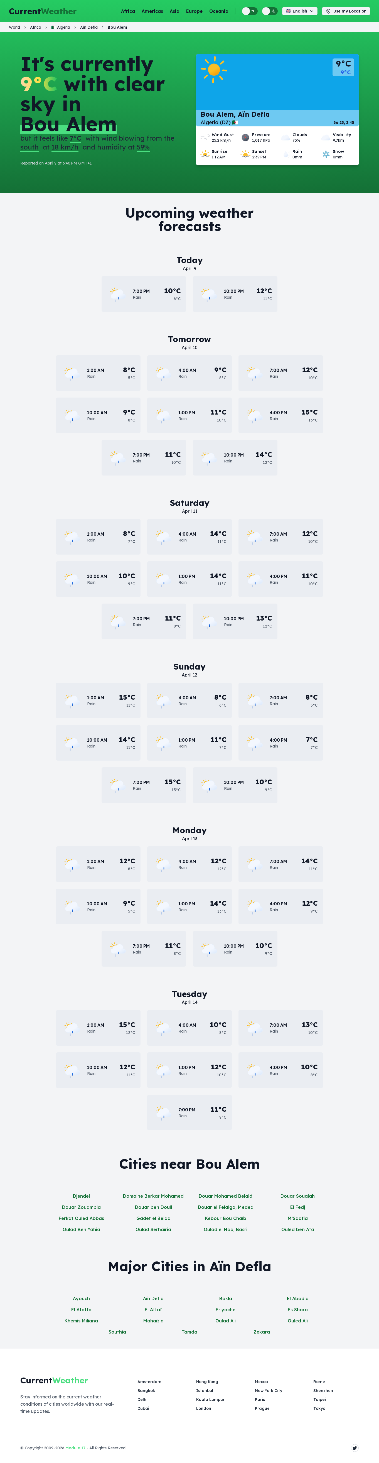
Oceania (218, 11)
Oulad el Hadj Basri (225, 1229)
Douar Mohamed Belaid (225, 1196)
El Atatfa (81, 1309)
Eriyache (225, 1309)
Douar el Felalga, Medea (226, 1207)
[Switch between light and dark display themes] (270, 11)
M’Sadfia (298, 1218)
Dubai (143, 1408)
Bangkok (146, 1390)
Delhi (142, 1399)
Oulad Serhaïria (153, 1229)
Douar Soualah (297, 1196)
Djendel (81, 1196)
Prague (262, 1408)
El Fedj (297, 1207)
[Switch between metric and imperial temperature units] (250, 11)
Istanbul (204, 1390)
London (203, 1408)
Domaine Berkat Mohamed (153, 1196)
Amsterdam (149, 1381)
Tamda (189, 1332)
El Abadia (298, 1298)
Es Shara (298, 1309)
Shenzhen (323, 1390)
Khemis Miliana (81, 1321)
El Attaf (153, 1309)
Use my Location (346, 11)
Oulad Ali (225, 1321)
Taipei (319, 1399)
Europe (194, 11)
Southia (117, 1332)
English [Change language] (300, 11)
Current (43, 11)
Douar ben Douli (153, 1207)
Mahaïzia (153, 1321)
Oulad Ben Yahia (81, 1229)
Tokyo (319, 1408)
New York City (268, 1390)
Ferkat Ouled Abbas (81, 1218)
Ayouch (81, 1298)
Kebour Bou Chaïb (225, 1218)
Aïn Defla (153, 1298)
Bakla (225, 1298)
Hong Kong (207, 1381)
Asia (174, 11)
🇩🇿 (60, 27)
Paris (260, 1399)
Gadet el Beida (153, 1218)
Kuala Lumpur (210, 1399)
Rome (319, 1381)
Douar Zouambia (81, 1207)
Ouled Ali (298, 1321)
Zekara (262, 1332)
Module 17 (75, 1447)
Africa (128, 11)
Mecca (261, 1381)
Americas (152, 11)
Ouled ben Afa (297, 1229)
